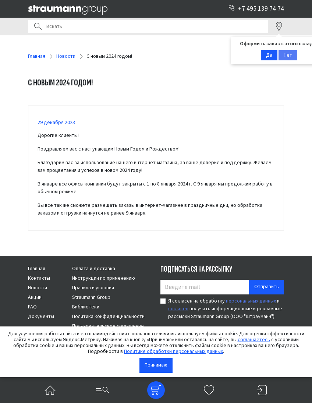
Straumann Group (91, 297)
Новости (37, 287)
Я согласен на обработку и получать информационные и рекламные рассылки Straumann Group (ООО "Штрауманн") (225, 308)
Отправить (266, 286)
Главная (36, 268)
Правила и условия (93, 287)
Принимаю (156, 365)
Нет (288, 55)
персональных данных (251, 301)
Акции (35, 297)
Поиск (37, 26)
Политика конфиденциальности (108, 316)
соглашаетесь (254, 339)
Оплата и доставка (93, 268)
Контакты (39, 278)
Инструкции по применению (103, 278)
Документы (41, 316)
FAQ (32, 307)
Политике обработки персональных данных (173, 351)
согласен (178, 308)
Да (269, 55)
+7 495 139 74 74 (256, 8)
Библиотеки (85, 307)
